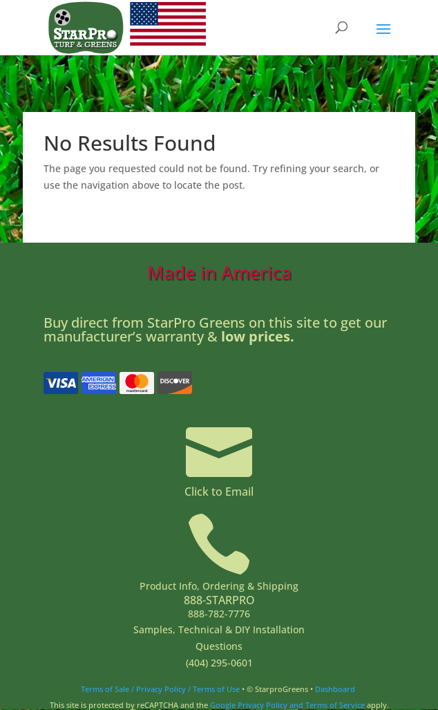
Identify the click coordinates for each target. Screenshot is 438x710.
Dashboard (335, 689)
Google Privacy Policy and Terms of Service (287, 705)
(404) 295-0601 (219, 662)
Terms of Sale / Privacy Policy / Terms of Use (160, 689)
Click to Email (219, 491)
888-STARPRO (219, 600)
